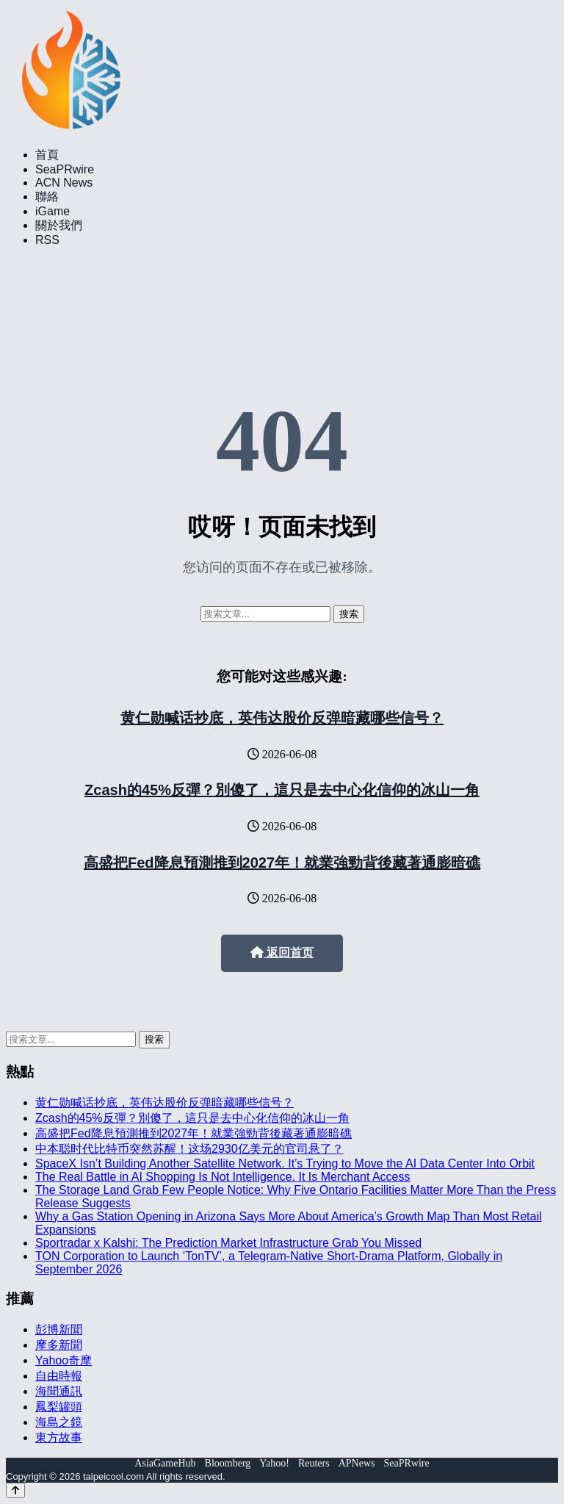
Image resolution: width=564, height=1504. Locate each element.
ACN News (64, 182)
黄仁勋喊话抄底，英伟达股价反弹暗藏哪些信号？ (282, 718)
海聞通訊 (58, 1391)
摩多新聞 (58, 1345)
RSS (47, 240)
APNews (357, 1463)
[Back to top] (15, 1490)
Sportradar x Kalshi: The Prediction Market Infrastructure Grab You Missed (228, 1243)
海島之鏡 (58, 1422)
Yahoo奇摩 (63, 1360)
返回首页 (282, 952)
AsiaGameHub (164, 1463)
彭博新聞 (58, 1329)
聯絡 (47, 196)
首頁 (47, 154)
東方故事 (58, 1437)
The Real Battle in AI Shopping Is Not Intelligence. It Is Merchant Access (223, 1176)
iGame (52, 211)
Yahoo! (274, 1463)
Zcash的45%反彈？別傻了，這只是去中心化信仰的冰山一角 (282, 790)
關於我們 (58, 225)
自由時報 (58, 1376)
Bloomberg (228, 1463)
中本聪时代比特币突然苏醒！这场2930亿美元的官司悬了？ (189, 1149)
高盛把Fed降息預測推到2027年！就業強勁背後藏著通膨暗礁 (282, 862)
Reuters (314, 1463)
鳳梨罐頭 (58, 1406)
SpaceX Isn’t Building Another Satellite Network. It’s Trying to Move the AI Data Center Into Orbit (285, 1163)
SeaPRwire (64, 169)
